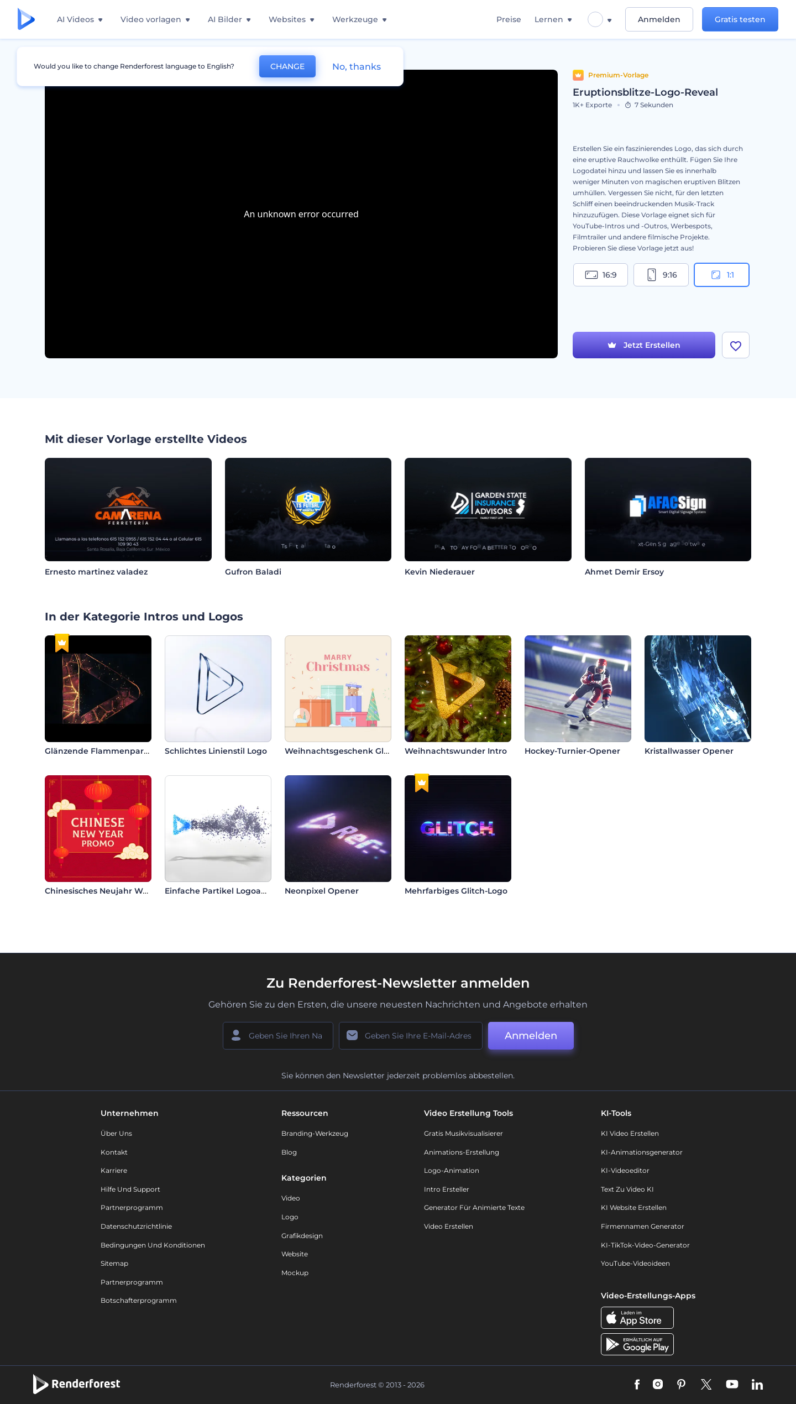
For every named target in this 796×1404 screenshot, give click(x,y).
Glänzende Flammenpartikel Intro (114, 751)
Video (290, 1198)
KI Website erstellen (634, 1207)
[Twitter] (706, 1385)
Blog (289, 1152)
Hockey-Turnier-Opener (572, 751)
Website (294, 1254)
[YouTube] (732, 1385)
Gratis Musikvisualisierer (463, 1133)
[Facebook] (637, 1385)
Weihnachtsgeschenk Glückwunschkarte (368, 751)
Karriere (114, 1170)
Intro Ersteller (446, 1189)
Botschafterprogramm (139, 1300)
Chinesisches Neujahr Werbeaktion (116, 891)
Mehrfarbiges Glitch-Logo (456, 891)
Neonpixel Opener (322, 891)
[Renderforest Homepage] (26, 20)
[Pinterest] (681, 1385)
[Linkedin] (757, 1385)
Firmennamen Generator (642, 1226)
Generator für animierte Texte (474, 1207)
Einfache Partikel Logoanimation (231, 891)
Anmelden (659, 19)
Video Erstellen (448, 1226)
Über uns (116, 1133)
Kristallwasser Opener (689, 751)
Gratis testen (740, 19)
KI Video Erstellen (630, 1133)
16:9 (601, 274)
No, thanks (356, 66)
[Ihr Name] (278, 1036)
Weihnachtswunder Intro (456, 751)
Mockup (294, 1273)
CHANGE (287, 66)
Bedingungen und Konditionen (153, 1245)
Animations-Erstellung (461, 1152)
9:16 (661, 274)
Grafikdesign (302, 1235)
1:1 (721, 274)
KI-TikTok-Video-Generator (645, 1245)
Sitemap (114, 1263)
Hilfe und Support (130, 1189)
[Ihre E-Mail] (411, 1036)
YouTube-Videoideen (635, 1263)
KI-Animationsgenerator (642, 1152)
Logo (289, 1217)
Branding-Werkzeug (314, 1133)
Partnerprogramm (132, 1207)
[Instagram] (658, 1385)
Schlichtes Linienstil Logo (216, 751)
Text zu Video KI (627, 1189)
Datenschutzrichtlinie (136, 1226)
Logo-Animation (451, 1170)
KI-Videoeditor (625, 1170)
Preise (508, 19)
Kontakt (114, 1152)
